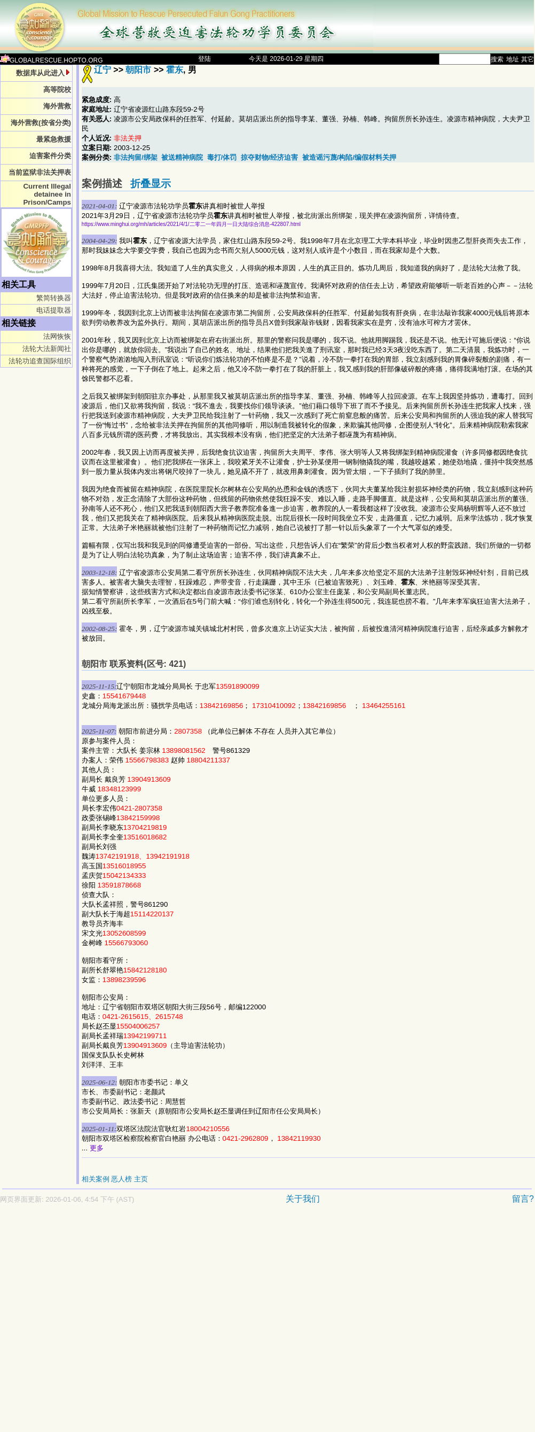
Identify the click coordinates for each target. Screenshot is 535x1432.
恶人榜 (121, 1179)
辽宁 (102, 69)
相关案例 (95, 1179)
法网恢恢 (57, 336)
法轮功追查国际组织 (40, 361)
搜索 (497, 59)
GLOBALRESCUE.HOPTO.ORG (51, 60)
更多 (97, 1148)
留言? (523, 1198)
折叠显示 (150, 183)
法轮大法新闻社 (46, 349)
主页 (141, 1179)
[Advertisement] (100, 1323)
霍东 (174, 69)
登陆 (204, 59)
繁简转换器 (53, 298)
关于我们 (303, 1198)
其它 (527, 59)
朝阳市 (139, 69)
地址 (512, 59)
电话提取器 (53, 310)
